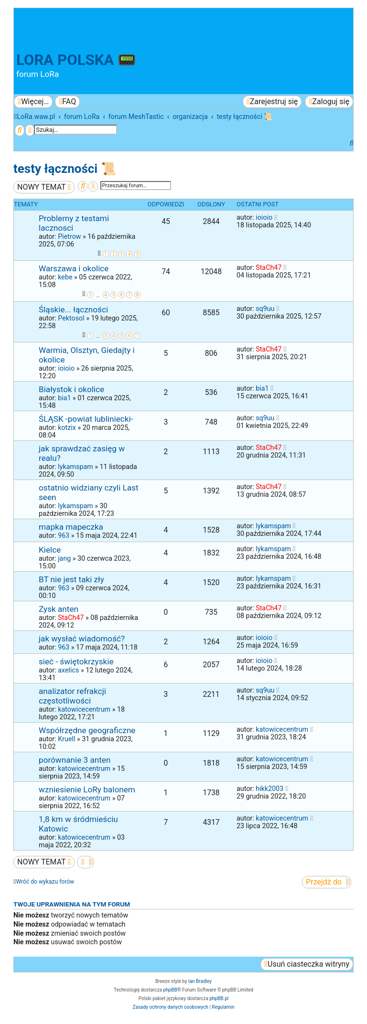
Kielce (50, 550)
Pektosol (71, 318)
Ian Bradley (200, 981)
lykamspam (75, 466)
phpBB (170, 989)
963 (63, 535)
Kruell (66, 739)
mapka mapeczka (71, 527)
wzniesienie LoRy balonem (87, 789)
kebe (65, 277)
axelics (68, 670)
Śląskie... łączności (73, 309)
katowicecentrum (84, 709)
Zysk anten (58, 609)
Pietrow (69, 236)
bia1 (64, 398)
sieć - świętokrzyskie (76, 661)
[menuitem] (67, 102)
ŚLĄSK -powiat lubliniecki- (86, 419)
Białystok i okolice (71, 389)
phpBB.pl (218, 998)
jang (64, 558)
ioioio (264, 217)
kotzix (67, 427)
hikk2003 (269, 788)
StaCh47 (268, 267)
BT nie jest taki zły (71, 579)
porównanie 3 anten (74, 760)
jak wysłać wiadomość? (82, 638)
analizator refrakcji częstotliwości (72, 695)
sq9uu (265, 308)
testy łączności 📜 (64, 168)
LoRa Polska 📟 (76, 60)
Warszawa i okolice (73, 268)
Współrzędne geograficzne (87, 730)
